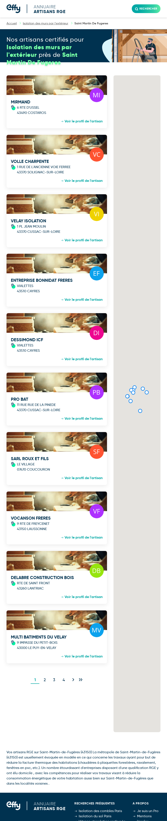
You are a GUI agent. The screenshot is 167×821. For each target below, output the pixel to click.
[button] (130, 401)
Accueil (12, 23)
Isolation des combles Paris (100, 811)
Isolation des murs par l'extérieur (45, 23)
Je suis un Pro (148, 811)
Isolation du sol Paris (95, 816)
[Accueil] (39, 8)
